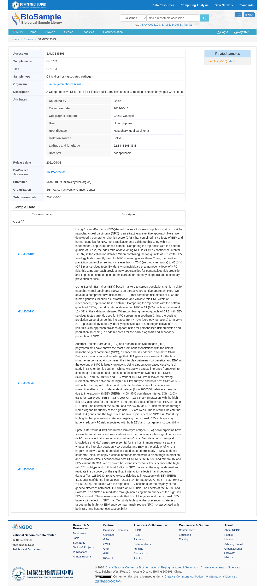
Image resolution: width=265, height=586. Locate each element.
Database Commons (115, 530)
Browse (50, 32)
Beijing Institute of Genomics (179, 567)
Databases (79, 533)
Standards (79, 542)
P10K (137, 534)
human (188, 24)
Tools (76, 537)
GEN (106, 553)
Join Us (138, 558)
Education (185, 534)
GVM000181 (26, 254)
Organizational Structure (233, 550)
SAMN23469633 (172, 24)
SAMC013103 (151, 24)
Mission (229, 539)
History (228, 557)
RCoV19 (108, 558)
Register (243, 32)
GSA (106, 539)
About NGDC (232, 530)
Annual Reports (82, 556)
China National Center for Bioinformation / (132, 567)
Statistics (88, 32)
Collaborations (142, 544)
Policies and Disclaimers (27, 549)
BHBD (137, 530)
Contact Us (140, 553)
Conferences (186, 530)
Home (32, 32)
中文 (238, 14)
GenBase (108, 534)
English (249, 14)
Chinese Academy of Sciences (220, 567)
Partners (139, 539)
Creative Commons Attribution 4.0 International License (199, 576)
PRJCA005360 (56, 172)
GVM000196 (26, 311)
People (228, 534)
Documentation (113, 32)
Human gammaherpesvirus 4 (65, 84)
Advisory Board (233, 544)
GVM (106, 548)
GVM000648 (26, 469)
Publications (80, 552)
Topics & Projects (83, 547)
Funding (138, 548)
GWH (106, 544)
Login (224, 32)
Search (68, 32)
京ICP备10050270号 (108, 581)
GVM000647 (26, 383)
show (232, 61)
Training (183, 539)
